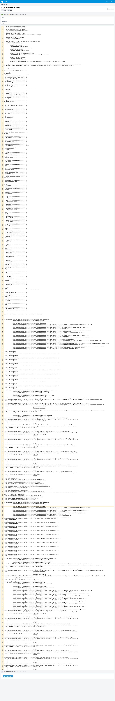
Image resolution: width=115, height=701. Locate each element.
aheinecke (11, 14)
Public (10, 10)
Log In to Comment (8, 676)
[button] (114, 1)
